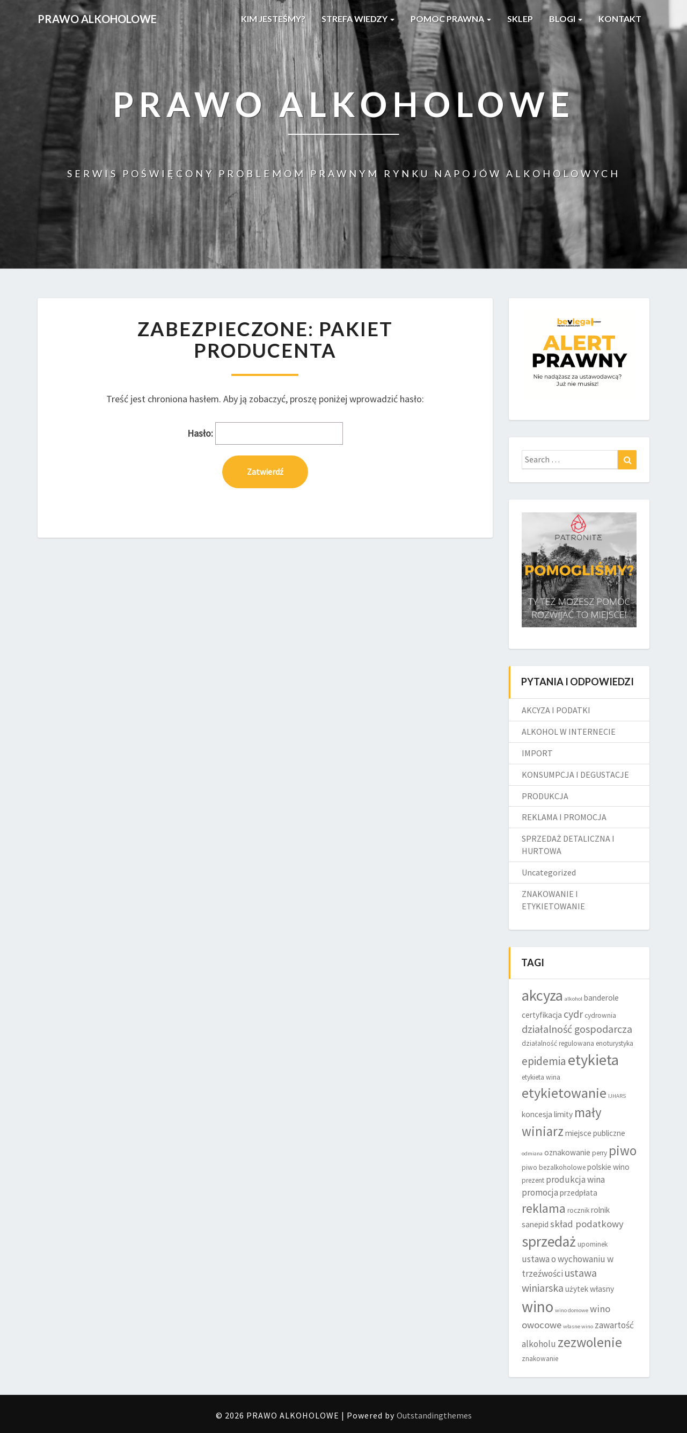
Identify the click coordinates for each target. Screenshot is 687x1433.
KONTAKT (619, 18)
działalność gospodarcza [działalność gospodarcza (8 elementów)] (577, 1029)
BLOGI (565, 18)
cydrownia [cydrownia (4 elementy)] (600, 1015)
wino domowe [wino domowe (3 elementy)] (571, 1310)
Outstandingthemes (434, 1415)
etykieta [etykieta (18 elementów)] (593, 1059)
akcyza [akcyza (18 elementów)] (542, 995)
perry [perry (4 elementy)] (599, 1152)
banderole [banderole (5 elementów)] (601, 998)
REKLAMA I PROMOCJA (564, 817)
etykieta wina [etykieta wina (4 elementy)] (541, 1077)
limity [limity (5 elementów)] (563, 1114)
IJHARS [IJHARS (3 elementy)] (617, 1095)
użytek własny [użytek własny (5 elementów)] (589, 1289)
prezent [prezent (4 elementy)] (533, 1180)
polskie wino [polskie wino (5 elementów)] (608, 1167)
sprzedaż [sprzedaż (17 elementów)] (549, 1241)
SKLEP (520, 18)
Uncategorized (549, 872)
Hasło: (265, 433)
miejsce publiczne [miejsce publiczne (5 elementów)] (595, 1133)
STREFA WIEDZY (357, 18)
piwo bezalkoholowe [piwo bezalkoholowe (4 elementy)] (554, 1167)
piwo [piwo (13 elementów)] (623, 1150)
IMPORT (537, 753)
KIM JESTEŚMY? (273, 18)
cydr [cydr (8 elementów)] (573, 1014)
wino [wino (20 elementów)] (537, 1306)
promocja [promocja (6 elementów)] (540, 1192)
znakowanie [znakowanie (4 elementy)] (540, 1358)
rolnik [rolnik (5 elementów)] (600, 1210)
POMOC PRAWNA (451, 18)
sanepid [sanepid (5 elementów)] (535, 1224)
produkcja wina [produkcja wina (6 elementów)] (575, 1179)
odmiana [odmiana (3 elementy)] (532, 1153)
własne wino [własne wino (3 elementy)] (578, 1326)
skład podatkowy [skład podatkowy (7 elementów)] (587, 1224)
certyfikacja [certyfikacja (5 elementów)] (542, 1015)
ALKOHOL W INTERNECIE (569, 731)
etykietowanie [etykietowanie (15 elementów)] (564, 1093)
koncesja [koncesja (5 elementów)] (537, 1114)
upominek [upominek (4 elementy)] (593, 1244)
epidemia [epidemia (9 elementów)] (544, 1061)
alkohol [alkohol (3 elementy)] (573, 998)
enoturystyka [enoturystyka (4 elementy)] (614, 1043)
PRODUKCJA (545, 796)
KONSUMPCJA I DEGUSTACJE (575, 774)
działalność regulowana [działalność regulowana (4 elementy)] (558, 1043)
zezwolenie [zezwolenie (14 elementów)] (590, 1342)
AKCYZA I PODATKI (556, 710)
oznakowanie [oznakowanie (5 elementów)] (567, 1152)
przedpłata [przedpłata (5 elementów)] (578, 1193)
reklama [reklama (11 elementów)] (544, 1208)
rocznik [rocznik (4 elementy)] (578, 1210)
